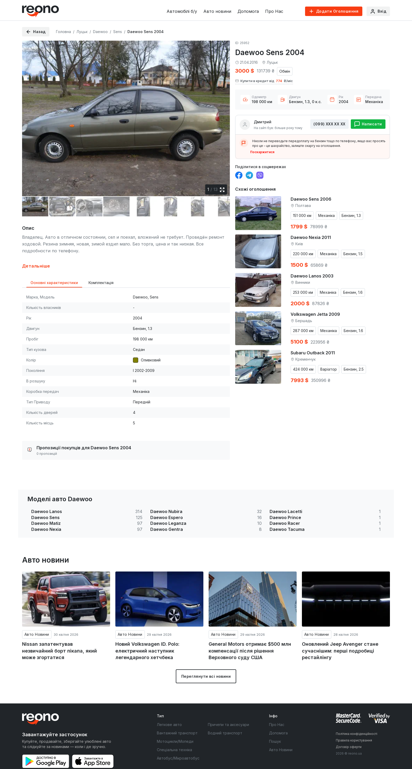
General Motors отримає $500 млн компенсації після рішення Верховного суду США (250, 635)
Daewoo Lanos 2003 (312, 276)
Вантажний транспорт (177, 717)
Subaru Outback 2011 (313, 352)
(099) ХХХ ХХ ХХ (329, 124)
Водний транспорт (225, 717)
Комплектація (101, 267)
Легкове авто (169, 709)
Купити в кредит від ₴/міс (264, 81)
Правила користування (354, 725)
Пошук (275, 726)
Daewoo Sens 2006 (311, 199)
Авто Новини (36, 619)
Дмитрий (262, 122)
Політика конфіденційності (356, 718)
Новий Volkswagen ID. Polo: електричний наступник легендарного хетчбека (147, 635)
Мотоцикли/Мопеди (175, 726)
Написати (372, 124)
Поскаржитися (262, 152)
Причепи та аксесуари (228, 709)
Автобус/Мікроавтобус (178, 743)
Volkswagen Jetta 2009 (315, 314)
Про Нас (274, 11)
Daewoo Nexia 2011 (311, 237)
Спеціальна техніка (174, 734)
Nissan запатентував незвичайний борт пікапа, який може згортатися (59, 635)
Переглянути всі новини (206, 661)
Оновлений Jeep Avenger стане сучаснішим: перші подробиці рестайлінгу (340, 635)
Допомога (248, 11)
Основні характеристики (54, 267)
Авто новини (217, 11)
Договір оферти (349, 732)
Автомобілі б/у (182, 11)
